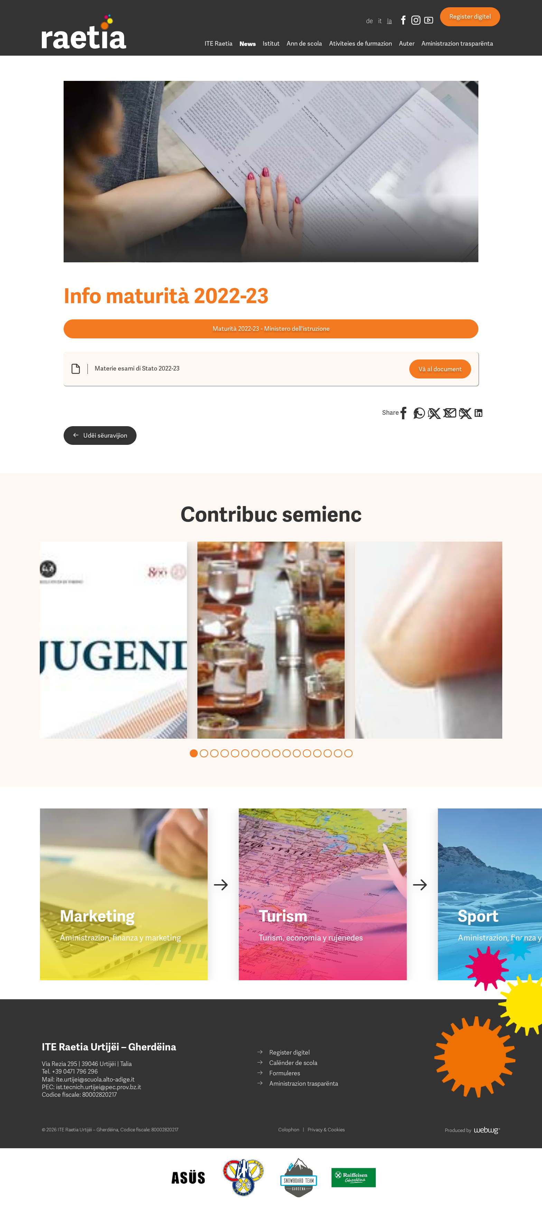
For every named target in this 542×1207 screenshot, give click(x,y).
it (380, 21)
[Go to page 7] (255, 753)
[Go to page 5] (235, 753)
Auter (406, 43)
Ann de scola (304, 43)
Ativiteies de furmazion (360, 43)
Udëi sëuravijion (100, 435)
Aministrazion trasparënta (457, 43)
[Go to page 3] (214, 753)
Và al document (440, 369)
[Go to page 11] (297, 753)
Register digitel (470, 16)
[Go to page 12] (307, 753)
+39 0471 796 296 (75, 1071)
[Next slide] (221, 884)
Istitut (271, 43)
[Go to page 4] (225, 753)
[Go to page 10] (286, 753)
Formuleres (284, 1073)
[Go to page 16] (348, 753)
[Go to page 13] (317, 753)
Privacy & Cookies (326, 1130)
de (369, 21)
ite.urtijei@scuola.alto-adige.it (94, 1079)
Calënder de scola (293, 1063)
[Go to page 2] (204, 753)
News (248, 44)
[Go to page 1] (194, 753)
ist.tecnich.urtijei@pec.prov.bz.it (98, 1087)
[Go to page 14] (328, 753)
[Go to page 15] (338, 753)
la (389, 21)
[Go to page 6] (245, 753)
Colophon (288, 1130)
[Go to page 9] (276, 753)
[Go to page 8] (266, 753)
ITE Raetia (219, 43)
